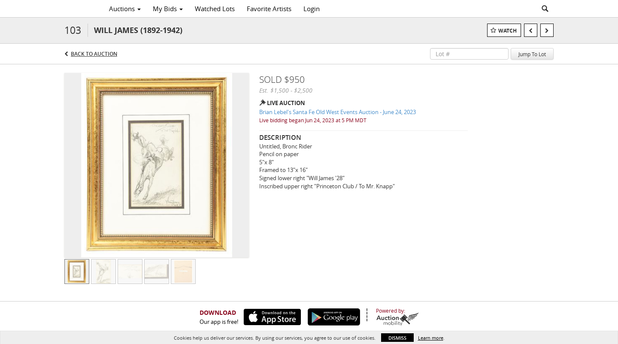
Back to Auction (94, 53)
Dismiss (397, 338)
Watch (507, 30)
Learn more (430, 338)
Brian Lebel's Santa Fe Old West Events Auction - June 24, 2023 (337, 112)
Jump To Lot (532, 54)
